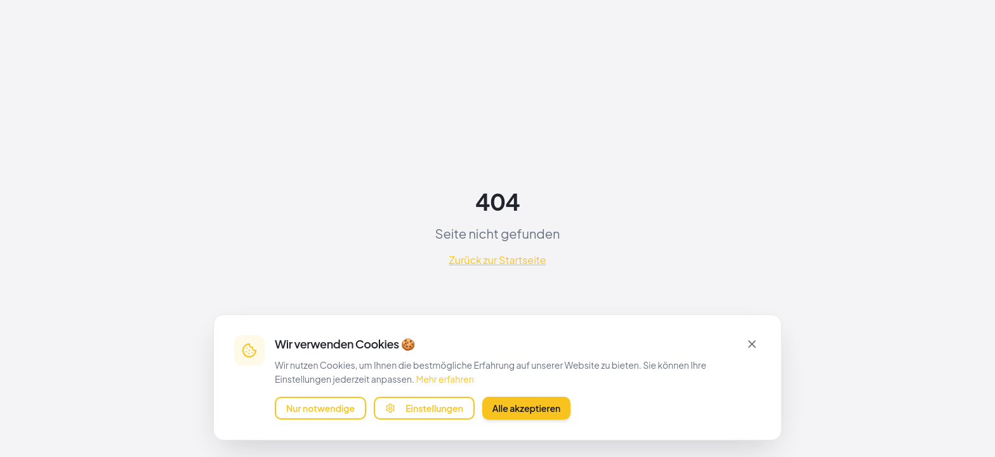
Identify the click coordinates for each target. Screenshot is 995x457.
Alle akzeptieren (526, 407)
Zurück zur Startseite (497, 260)
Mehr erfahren (444, 378)
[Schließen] (752, 343)
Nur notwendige (320, 407)
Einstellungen (424, 407)
